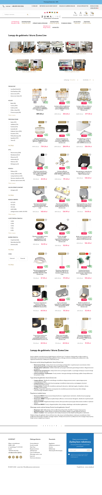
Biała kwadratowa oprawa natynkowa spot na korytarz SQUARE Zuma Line (84, 324)
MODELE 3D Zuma (94, 6)
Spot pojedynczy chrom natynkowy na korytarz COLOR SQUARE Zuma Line (84, 216)
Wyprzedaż (15, 24)
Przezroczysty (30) (16, 114)
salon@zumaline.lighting (14, 477)
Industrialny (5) (15, 161)
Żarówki (87, 24)
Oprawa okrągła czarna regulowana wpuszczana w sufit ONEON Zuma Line (40, 252)
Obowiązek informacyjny (55, 476)
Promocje (46, 28)
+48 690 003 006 (18, 6)
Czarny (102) (14, 107)
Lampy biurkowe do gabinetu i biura (22, 55)
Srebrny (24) (14, 109)
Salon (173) (13, 124)
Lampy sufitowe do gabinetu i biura (50, 55)
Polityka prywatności (54, 470)
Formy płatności (34, 468)
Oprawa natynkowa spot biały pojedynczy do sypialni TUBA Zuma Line (84, 359)
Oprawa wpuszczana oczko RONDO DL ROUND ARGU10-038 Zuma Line (40, 288)
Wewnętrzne (26, 24)
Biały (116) (13, 105)
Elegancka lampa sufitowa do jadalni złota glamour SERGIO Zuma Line (40, 145)
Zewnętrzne (54, 24)
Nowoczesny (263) (16, 154)
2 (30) (12, 225)
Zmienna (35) (14, 246)
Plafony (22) (14, 173)
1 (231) (12, 223)
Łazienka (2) (14, 130)
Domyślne (72, 81)
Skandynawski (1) (15, 156)
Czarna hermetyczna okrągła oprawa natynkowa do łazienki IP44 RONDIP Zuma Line (40, 359)
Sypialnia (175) (14, 139)
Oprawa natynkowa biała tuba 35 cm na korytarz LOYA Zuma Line (62, 288)
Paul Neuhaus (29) (16, 93)
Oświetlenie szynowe (40, 25)
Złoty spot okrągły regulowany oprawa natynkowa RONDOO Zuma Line (62, 359)
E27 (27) (13, 204)
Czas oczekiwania (35, 477)
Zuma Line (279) (15, 95)
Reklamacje (52, 474)
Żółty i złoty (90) (15, 112)
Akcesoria (77, 24)
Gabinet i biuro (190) (16, 133)
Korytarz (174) (14, 135)
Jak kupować (33, 476)
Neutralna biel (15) (15, 244)
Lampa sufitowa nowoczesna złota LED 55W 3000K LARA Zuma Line (62, 181)
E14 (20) (13, 206)
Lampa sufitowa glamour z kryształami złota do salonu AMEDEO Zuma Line (62, 110)
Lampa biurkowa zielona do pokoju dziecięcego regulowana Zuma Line (84, 288)
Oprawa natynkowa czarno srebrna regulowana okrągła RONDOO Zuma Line (40, 324)
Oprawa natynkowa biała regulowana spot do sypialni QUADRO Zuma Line (40, 181)
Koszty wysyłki (34, 470)
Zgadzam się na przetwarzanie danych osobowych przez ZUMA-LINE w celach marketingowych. (79, 481)
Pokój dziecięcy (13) (16, 137)
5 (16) (12, 229)
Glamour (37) (14, 163)
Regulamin (52, 468)
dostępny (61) (14, 192)
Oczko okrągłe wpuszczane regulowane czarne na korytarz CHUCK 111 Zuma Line (62, 252)
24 (90, 81)
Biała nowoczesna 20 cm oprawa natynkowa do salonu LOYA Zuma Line (84, 252)
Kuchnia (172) (14, 128)
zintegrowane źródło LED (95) (19, 213)
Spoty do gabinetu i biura (29, 73)
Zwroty (51, 472)
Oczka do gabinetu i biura (79, 55)
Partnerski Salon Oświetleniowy (48, 6)
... (58, 451)
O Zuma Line (35, 6)
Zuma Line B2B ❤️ (94, 8)
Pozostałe (52, 464)
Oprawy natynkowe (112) (17, 180)
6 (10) (12, 232)
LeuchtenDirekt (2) (16, 91)
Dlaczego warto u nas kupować (36, 480)
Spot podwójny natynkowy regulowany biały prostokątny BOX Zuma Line (61, 324)
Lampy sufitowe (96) (16, 175)
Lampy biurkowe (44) (16, 177)
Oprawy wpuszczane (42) (18, 182)
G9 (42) (13, 208)
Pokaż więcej (11, 117)
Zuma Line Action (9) (16, 97)
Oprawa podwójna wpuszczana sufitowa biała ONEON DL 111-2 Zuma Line (62, 216)
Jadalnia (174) (14, 126)
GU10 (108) (13, 211)
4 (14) (12, 227)
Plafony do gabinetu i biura (72, 73)
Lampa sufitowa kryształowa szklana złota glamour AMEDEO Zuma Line (40, 110)
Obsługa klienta (35, 464)
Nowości (55, 29)
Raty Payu (32, 472)
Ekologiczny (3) (15, 165)
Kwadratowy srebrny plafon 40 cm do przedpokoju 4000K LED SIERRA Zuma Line (84, 145)
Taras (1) (13, 142)
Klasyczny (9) (14, 159)
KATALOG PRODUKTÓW (82, 6)
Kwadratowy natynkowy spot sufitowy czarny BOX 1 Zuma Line (84, 180)
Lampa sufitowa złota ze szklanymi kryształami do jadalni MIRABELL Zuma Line (84, 110)
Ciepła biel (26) (15, 241)
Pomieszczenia (66, 25)
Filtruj (11, 147)
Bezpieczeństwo (34, 474)
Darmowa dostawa (35, 483)
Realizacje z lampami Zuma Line (67, 6)
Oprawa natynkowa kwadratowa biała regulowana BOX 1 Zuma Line (40, 216)
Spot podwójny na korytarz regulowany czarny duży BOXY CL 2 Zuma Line (62, 145)
